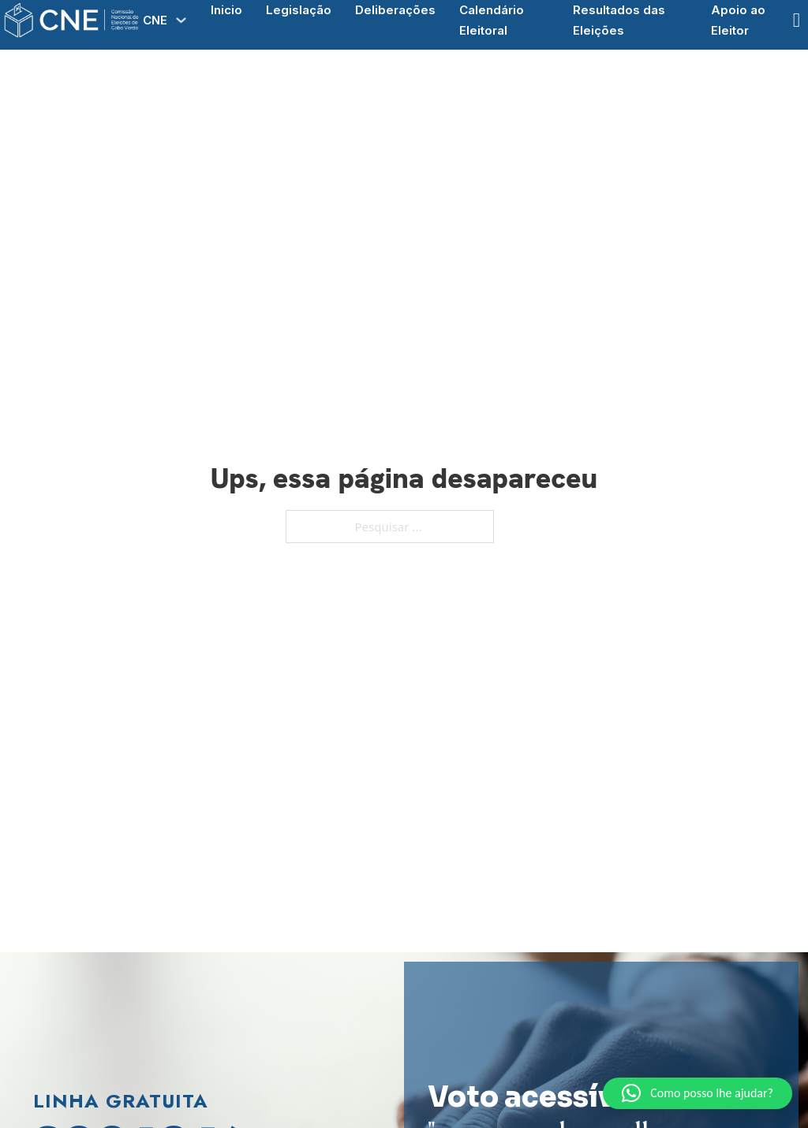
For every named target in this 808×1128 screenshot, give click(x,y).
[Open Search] (796, 20)
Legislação (298, 9)
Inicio (226, 9)
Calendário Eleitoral (491, 20)
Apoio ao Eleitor (738, 20)
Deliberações (395, 9)
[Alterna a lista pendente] (181, 20)
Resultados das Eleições (619, 20)
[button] (697, 1093)
